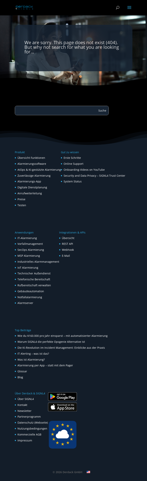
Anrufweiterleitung (29, 193)
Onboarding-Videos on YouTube (84, 169)
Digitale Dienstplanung (32, 187)
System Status (73, 181)
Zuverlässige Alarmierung (34, 175)
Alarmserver (25, 303)
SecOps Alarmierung (30, 250)
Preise (21, 199)
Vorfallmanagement (30, 244)
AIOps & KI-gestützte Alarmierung (39, 169)
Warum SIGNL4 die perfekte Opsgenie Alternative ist (51, 342)
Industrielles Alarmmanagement (38, 261)
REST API (67, 244)
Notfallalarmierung (29, 297)
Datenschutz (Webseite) (32, 422)
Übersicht (68, 238)
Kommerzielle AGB (29, 434)
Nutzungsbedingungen (32, 428)
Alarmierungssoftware (31, 164)
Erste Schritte (72, 158)
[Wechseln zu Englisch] (88, 472)
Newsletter (24, 411)
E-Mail (66, 255)
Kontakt (22, 405)
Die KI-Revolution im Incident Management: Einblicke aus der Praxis (61, 347)
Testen (21, 205)
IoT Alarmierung (27, 267)
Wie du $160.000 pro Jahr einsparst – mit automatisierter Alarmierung (62, 336)
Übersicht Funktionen (31, 158)
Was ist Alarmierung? (31, 359)
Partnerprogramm (29, 416)
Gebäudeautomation (30, 291)
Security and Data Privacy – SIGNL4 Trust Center (94, 175)
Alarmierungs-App (29, 181)
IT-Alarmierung (27, 238)
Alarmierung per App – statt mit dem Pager (45, 365)
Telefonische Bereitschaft (33, 279)
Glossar (22, 371)
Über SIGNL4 (25, 399)
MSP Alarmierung (28, 255)
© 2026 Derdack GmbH (67, 472)
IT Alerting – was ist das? (33, 353)
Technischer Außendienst (34, 273)
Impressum (24, 440)
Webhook (68, 250)
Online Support (73, 164)
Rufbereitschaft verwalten (34, 285)
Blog (20, 377)
